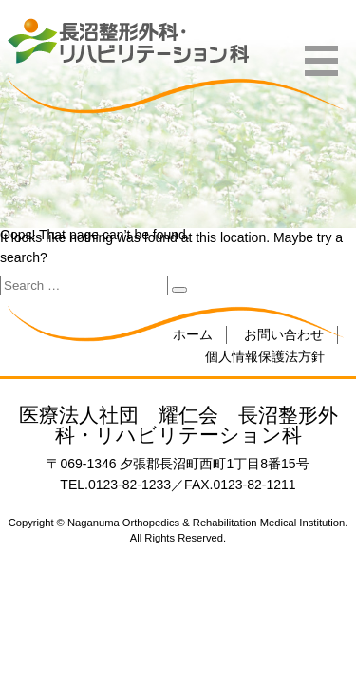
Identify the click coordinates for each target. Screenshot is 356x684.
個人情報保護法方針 (265, 356)
